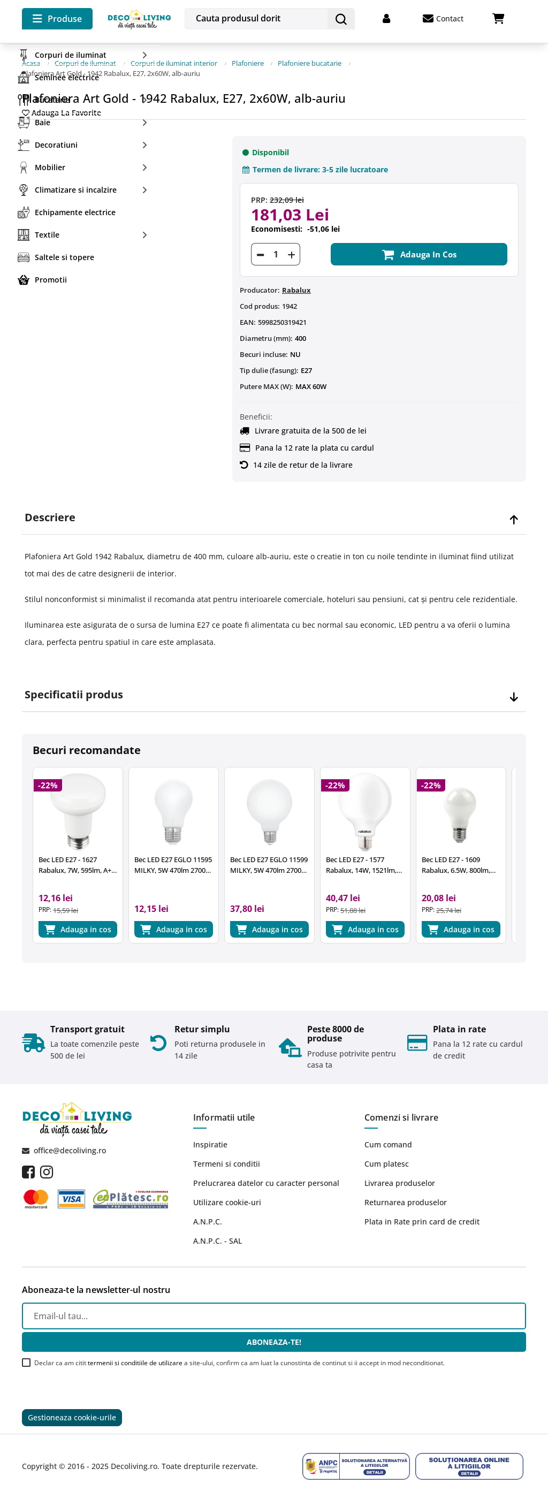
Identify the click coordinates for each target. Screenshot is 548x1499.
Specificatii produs (74, 691)
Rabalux (296, 287)
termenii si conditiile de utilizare (135, 1361)
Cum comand (388, 1143)
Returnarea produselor (405, 1201)
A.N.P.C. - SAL (217, 1240)
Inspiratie (210, 1143)
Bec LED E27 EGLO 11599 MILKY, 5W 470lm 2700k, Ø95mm (269, 861)
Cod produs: (260, 303)
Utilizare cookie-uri (227, 1201)
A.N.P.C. (207, 1220)
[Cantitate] (275, 251)
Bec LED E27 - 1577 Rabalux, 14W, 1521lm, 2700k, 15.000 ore (361, 861)
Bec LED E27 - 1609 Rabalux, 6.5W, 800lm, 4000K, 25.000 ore (456, 861)
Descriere (50, 514)
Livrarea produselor (399, 1182)
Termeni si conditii (226, 1163)
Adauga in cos (419, 251)
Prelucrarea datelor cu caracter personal (266, 1182)
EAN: (248, 319)
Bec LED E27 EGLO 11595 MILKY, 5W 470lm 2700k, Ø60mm (173, 861)
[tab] (274, 514)
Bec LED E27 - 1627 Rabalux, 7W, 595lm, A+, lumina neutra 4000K (76, 861)
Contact (443, 18)
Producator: (260, 287)
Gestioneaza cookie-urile (72, 1417)
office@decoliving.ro (70, 1149)
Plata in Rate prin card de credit (422, 1220)
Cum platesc (386, 1163)
